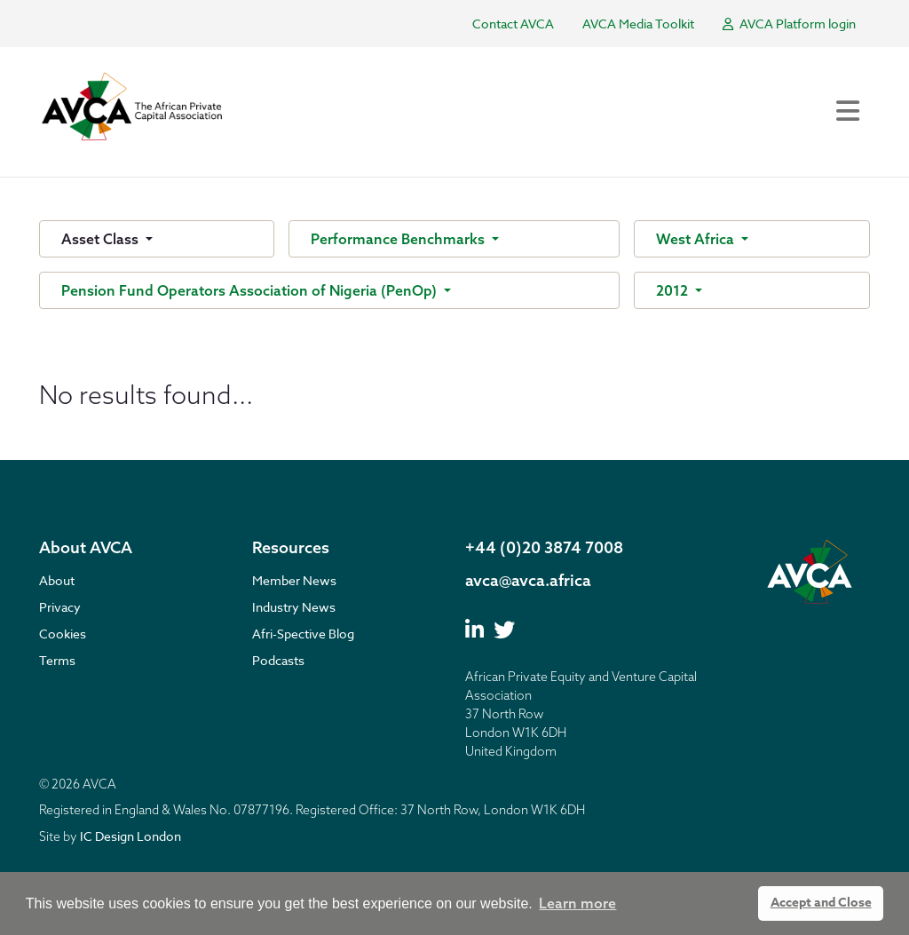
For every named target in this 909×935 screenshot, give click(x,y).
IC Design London (130, 836)
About (57, 580)
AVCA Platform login (789, 23)
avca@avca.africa (528, 580)
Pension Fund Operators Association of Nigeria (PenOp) (250, 290)
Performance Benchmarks (399, 239)
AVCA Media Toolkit (638, 23)
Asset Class (101, 239)
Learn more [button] (577, 903)
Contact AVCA (513, 23)
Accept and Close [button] (821, 902)
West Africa (697, 239)
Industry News (294, 606)
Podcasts (278, 660)
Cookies (62, 633)
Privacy (60, 606)
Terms (57, 660)
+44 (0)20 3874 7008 (544, 547)
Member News (294, 580)
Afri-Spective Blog (303, 633)
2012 (674, 290)
